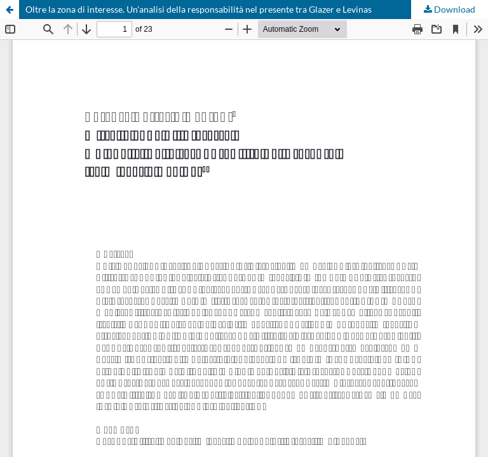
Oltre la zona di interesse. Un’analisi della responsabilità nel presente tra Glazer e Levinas (198, 9)
